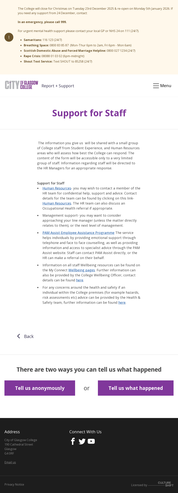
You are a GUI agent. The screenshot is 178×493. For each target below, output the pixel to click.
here (79, 280)
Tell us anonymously (40, 388)
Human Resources (56, 188)
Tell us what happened (135, 388)
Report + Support (58, 85)
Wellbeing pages (81, 270)
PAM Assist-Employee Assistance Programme (78, 232)
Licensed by (152, 485)
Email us (10, 462)
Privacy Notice (14, 484)
